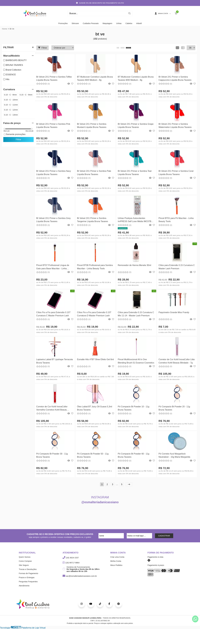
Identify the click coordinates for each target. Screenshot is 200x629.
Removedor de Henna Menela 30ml (134, 265)
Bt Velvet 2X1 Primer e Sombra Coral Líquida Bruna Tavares (176, 172)
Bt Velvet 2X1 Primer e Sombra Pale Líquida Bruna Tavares (94, 172)
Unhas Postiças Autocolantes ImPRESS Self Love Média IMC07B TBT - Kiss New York (134, 220)
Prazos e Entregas (26, 577)
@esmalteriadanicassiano (100, 502)
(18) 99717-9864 (71, 563)
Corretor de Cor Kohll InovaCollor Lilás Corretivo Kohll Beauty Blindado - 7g (177, 361)
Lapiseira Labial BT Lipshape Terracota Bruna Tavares (54, 361)
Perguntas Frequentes (28, 582)
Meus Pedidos (116, 565)
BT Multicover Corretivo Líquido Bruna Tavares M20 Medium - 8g (95, 78)
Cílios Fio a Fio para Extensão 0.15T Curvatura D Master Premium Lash (94, 314)
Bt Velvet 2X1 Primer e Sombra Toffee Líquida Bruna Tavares (54, 78)
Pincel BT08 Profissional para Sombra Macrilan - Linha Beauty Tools (95, 267)
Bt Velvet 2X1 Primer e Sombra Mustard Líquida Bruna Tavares (91, 125)
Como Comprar (25, 561)
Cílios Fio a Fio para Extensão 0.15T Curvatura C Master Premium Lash (53, 314)
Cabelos (129, 23)
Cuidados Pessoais (91, 23)
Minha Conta (115, 561)
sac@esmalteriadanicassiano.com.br (80, 576)
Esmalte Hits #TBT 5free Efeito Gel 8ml (95, 359)
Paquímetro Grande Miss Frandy (174, 312)
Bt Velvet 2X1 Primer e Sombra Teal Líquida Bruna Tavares (134, 172)
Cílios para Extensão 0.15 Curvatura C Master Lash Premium (177, 267)
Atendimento (24, 586)
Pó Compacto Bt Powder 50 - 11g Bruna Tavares (92, 455)
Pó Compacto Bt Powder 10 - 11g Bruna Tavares (133, 408)
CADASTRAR (164, 536)
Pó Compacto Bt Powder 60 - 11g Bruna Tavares (133, 455)
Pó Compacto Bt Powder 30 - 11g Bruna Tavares (52, 455)
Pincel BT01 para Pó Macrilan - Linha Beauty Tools (176, 219)
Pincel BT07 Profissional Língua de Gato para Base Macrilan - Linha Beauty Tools (52, 267)
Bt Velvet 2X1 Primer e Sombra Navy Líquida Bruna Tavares (53, 172)
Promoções (63, 23)
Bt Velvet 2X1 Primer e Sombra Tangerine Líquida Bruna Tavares (92, 219)
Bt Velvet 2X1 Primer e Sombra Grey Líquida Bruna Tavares (53, 219)
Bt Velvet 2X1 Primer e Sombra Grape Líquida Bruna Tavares (135, 125)
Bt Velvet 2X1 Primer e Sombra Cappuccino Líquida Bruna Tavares (175, 78)
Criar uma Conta (117, 557)
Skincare (75, 23)
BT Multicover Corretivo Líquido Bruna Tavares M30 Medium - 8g (136, 78)
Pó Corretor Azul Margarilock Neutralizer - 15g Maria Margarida (174, 455)
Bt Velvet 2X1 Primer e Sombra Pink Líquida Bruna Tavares (53, 125)
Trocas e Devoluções (28, 569)
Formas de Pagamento (28, 573)
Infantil (139, 23)
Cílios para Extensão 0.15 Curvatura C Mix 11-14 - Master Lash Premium (136, 314)
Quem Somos (24, 557)
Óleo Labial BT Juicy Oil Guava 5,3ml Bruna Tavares (94, 408)
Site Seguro (24, 565)
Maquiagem (107, 23)
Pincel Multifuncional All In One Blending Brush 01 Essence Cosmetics (136, 361)
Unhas (118, 23)
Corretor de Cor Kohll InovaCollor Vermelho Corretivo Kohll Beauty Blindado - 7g (52, 408)
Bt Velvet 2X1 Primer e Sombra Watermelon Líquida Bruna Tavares (175, 125)
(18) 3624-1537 (71, 558)
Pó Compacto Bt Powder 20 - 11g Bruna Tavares (174, 408)
